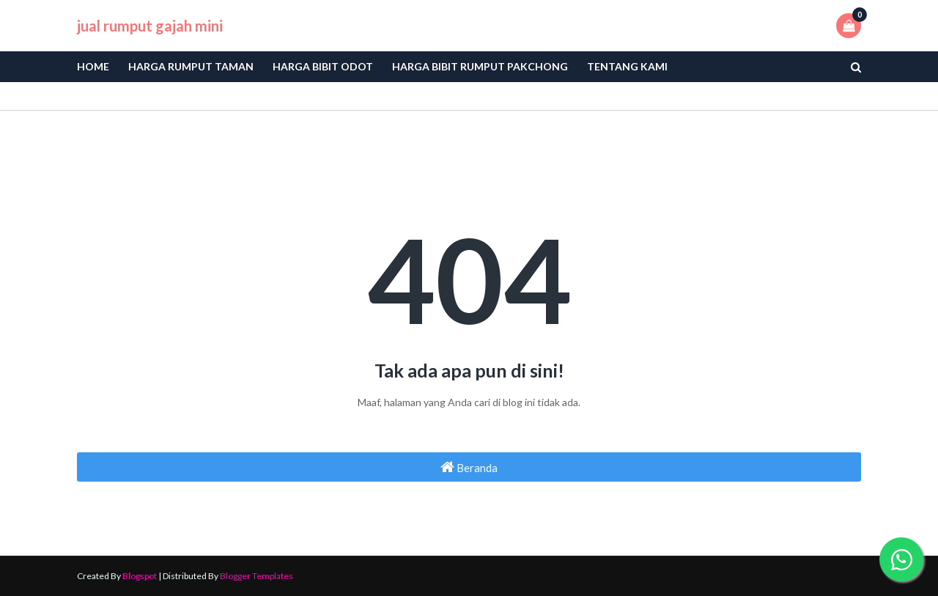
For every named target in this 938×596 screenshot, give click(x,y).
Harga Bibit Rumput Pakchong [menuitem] (480, 66)
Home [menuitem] (93, 66)
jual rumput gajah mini (150, 25)
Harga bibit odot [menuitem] (323, 66)
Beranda (469, 467)
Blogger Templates (256, 575)
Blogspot (139, 575)
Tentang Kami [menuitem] (627, 66)
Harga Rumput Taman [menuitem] (191, 66)
